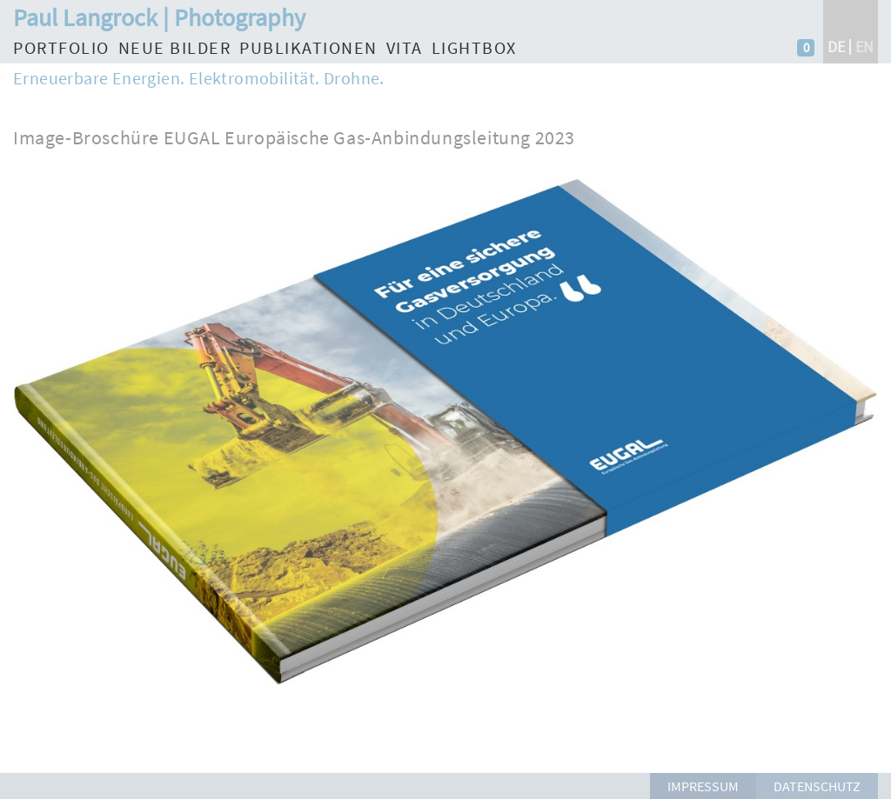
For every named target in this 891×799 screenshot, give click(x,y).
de (836, 47)
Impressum (703, 786)
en (864, 47)
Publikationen (308, 47)
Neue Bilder (174, 47)
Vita (404, 47)
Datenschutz (817, 786)
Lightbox (474, 47)
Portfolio (61, 47)
